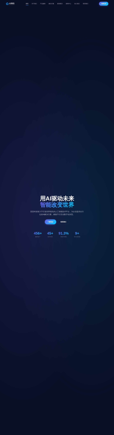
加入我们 (77, 3)
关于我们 (34, 3)
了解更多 (50, 222)
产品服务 (43, 3)
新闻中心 (68, 3)
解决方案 (51, 3)
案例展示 (60, 3)
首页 (27, 3)
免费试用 (103, 3)
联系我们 (85, 3)
